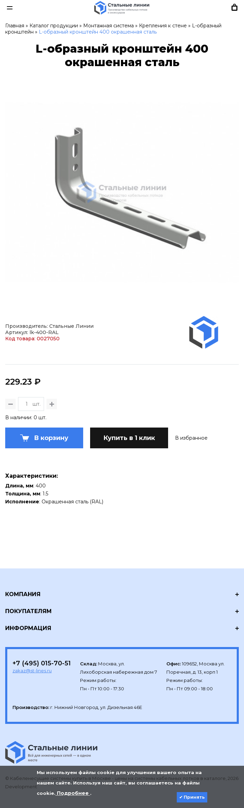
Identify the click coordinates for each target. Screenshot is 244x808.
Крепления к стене (163, 26)
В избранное (191, 438)
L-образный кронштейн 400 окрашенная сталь (98, 32)
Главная (14, 26)
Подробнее (72, 793)
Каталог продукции (53, 26)
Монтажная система (108, 26)
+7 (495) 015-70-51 (41, 663)
